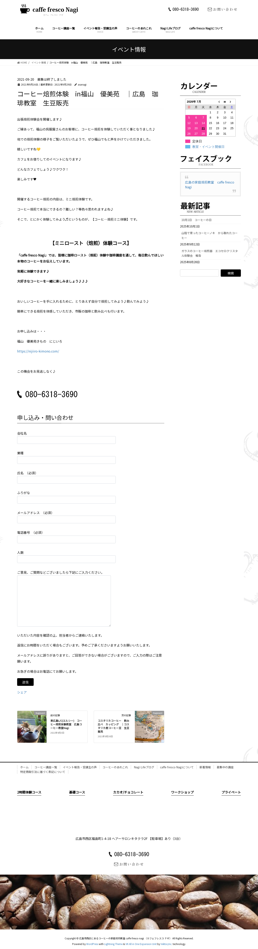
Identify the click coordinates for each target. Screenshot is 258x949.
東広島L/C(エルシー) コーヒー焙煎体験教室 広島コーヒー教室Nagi (66, 724)
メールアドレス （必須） (66, 516)
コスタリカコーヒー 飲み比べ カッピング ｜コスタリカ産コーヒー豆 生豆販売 (113, 726)
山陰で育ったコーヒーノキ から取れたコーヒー (209, 235)
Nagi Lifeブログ (144, 767)
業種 (66, 457)
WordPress (92, 944)
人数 (66, 556)
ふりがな (66, 496)
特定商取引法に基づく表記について (42, 772)
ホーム (24, 767)
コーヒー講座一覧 (45, 767)
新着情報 (205, 767)
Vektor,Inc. (166, 944)
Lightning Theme (113, 944)
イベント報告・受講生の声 (80, 767)
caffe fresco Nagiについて (177, 767)
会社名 (66, 437)
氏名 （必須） (66, 477)
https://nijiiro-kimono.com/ (38, 351)
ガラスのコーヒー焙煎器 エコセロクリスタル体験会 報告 (209, 253)
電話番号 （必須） (66, 536)
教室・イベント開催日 (208, 146)
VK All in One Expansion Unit (141, 944)
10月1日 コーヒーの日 (197, 220)
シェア (22, 692)
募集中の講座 (225, 767)
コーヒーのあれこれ (115, 767)
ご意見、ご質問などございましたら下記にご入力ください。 (64, 598)
